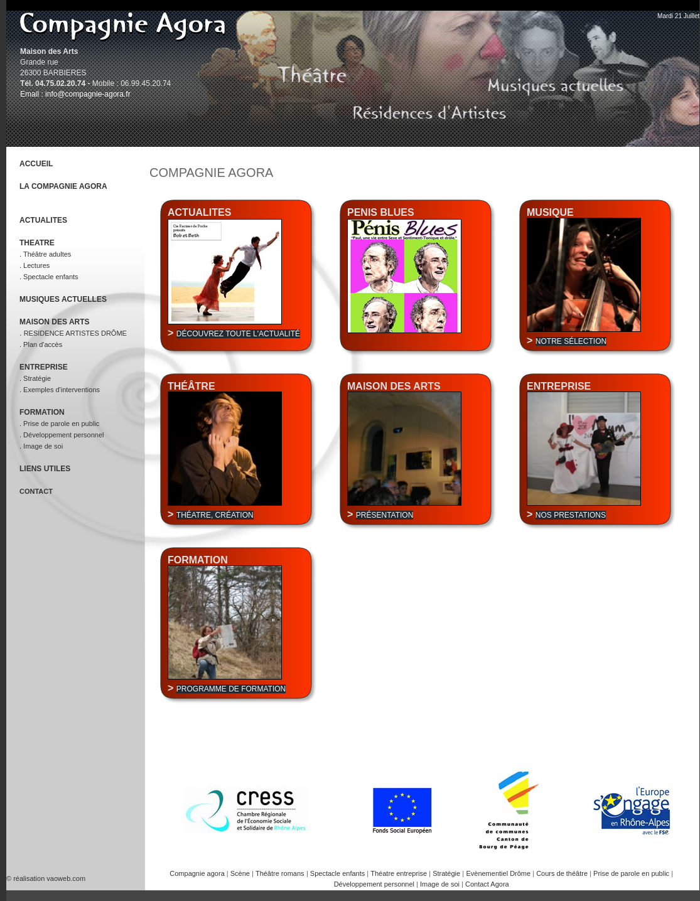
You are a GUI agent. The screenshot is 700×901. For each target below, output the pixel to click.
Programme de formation (231, 689)
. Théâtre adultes (45, 254)
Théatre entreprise (399, 873)
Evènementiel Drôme (499, 873)
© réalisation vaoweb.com (45, 878)
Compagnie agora (198, 873)
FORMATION (42, 412)
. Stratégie (35, 378)
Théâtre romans (280, 873)
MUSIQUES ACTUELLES (63, 299)
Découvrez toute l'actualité (238, 333)
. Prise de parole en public (59, 423)
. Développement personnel (61, 435)
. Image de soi (41, 446)
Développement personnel (375, 884)
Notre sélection (571, 341)
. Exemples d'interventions (59, 389)
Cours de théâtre (563, 873)
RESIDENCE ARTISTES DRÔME (75, 333)
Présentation (385, 515)
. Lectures (34, 265)
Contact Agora (487, 884)
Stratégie (447, 873)
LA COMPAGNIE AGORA (63, 186)
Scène (241, 873)
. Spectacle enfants (48, 276)
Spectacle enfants (338, 873)
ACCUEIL (36, 163)
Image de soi (440, 884)
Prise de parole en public (632, 873)
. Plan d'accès (40, 344)
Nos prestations (571, 515)
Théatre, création (215, 515)
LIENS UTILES (44, 468)
